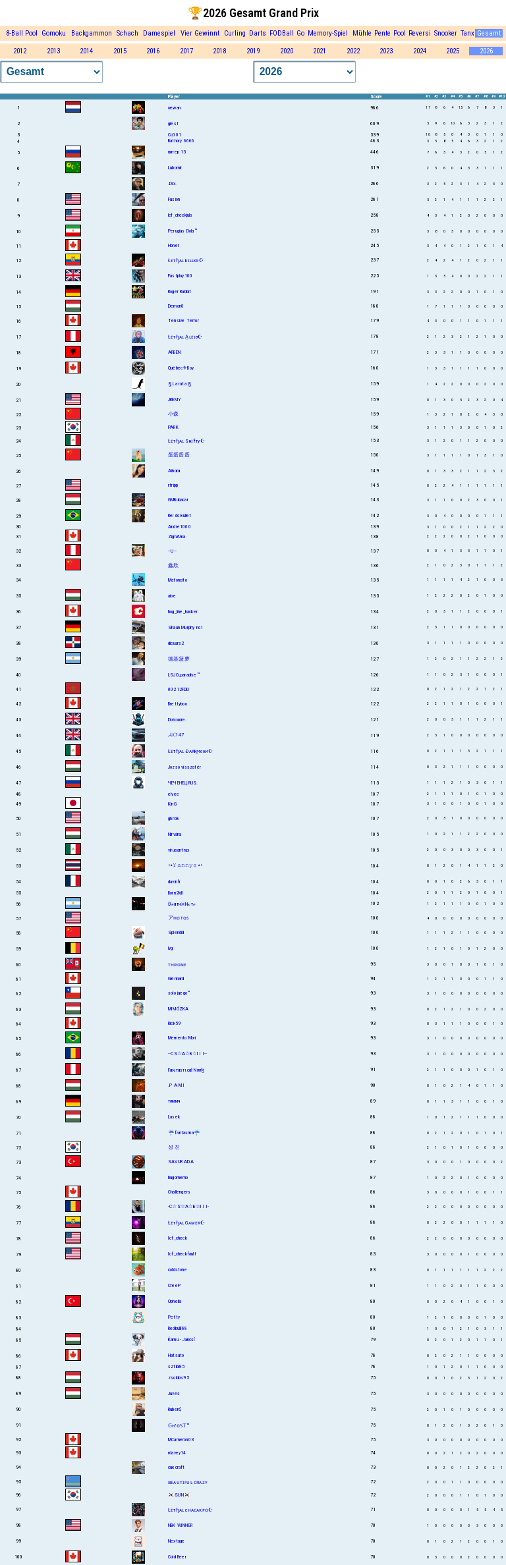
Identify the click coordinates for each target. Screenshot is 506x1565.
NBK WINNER (180, 1525)
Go (300, 33)
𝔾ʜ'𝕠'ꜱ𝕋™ (179, 1426)
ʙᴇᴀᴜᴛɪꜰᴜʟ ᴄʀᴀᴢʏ (188, 1482)
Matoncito (177, 580)
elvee (173, 794)
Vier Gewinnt (200, 33)
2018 (219, 51)
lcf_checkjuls (180, 215)
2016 (152, 51)
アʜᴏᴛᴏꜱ (178, 918)
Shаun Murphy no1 (185, 627)
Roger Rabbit (179, 291)
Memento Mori (182, 1038)
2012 (19, 51)
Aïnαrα (174, 471)
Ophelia (174, 1301)
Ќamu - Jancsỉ (182, 1339)
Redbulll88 (177, 1328)
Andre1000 (179, 527)
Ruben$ (174, 1409)
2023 (386, 51)
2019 (253, 51)
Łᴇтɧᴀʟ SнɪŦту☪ (186, 441)
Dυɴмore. (177, 720)
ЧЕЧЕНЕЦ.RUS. (183, 783)
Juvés (174, 1393)
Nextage (176, 1541)
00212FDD (179, 689)
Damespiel (159, 33)
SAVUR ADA (181, 1162)
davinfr (174, 882)
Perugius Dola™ (182, 231)
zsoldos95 (178, 1378)
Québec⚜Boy (181, 368)
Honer (173, 245)
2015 (119, 51)
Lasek (174, 1117)
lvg (170, 948)
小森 (173, 414)
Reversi (419, 33)
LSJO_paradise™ (184, 675)
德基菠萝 (179, 659)
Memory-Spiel (328, 33)
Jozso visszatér (184, 767)
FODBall (281, 33)
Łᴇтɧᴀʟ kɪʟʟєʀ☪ (186, 260)
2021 (319, 51)
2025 (452, 51)
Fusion (174, 199)
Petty (174, 1317)
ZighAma (176, 536)
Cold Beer (177, 1557)
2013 (53, 51)
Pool (399, 33)
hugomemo (178, 1177)
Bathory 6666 (181, 141)
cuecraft (176, 1467)
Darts (257, 33)
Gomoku (54, 33)
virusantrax (178, 850)
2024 (419, 51)
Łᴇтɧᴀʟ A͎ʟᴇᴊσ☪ (185, 337)
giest (173, 123)
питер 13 (177, 152)
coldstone (177, 1270)
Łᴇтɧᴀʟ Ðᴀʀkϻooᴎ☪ (190, 751)
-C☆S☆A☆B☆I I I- (188, 1206)
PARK (173, 427)
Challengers (179, 1192)
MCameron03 (181, 1439)
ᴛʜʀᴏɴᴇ (177, 965)
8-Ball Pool (22, 33)
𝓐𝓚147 (176, 735)
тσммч (174, 1101)
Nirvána (174, 834)
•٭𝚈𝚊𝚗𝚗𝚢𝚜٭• (185, 865)
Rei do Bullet (180, 515)
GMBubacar (178, 500)
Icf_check (177, 1238)
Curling (235, 33)
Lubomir (175, 168)
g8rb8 (173, 818)
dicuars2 (176, 643)
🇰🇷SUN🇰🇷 (179, 1495)
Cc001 (174, 135)
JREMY (174, 399)
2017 (186, 51)
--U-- (172, 551)
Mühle (362, 33)
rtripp (173, 485)
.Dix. (172, 183)
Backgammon (91, 33)
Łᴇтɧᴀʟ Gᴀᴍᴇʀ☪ (187, 1223)
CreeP (174, 1285)
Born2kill (175, 893)
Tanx (467, 33)
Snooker (445, 33)
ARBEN (174, 352)
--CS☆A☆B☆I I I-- (187, 1054)
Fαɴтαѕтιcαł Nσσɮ (186, 1070)
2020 (286, 51)
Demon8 (176, 306)
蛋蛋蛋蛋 (179, 455)
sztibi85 (176, 1366)
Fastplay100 (180, 276)
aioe (172, 596)
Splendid (176, 932)
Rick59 (174, 1023)
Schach (127, 33)
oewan (174, 108)
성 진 (174, 1147)
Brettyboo (177, 704)
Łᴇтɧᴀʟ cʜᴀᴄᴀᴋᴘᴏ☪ (190, 1510)
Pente (382, 33)
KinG (172, 804)
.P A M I (176, 1085)
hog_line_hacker (183, 612)
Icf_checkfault (182, 1254)
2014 (86, 51)
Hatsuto (176, 1355)
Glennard (176, 978)
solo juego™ (179, 993)
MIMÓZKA (178, 1009)
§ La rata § (179, 384)
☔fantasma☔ (184, 1133)
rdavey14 (177, 1453)
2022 (353, 51)
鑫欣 (173, 565)
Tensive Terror (183, 320)
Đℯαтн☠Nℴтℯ (182, 904)
